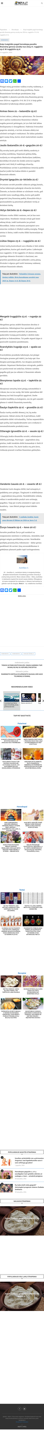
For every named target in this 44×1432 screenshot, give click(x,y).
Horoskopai (15, 30)
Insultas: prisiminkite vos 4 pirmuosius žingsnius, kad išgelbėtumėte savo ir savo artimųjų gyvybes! (29, 1160)
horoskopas (16, 653)
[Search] (42, 3)
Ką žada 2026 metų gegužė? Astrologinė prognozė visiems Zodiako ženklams (29, 1187)
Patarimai (22, 723)
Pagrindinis (3, 30)
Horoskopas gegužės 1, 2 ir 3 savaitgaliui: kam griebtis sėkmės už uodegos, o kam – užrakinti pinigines (29, 1174)
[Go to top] (22, 1426)
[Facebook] (19, 1408)
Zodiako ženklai (28, 653)
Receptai (22, 973)
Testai (22, 890)
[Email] (24, 1408)
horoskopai (5, 653)
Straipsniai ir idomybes (22, 1422)
